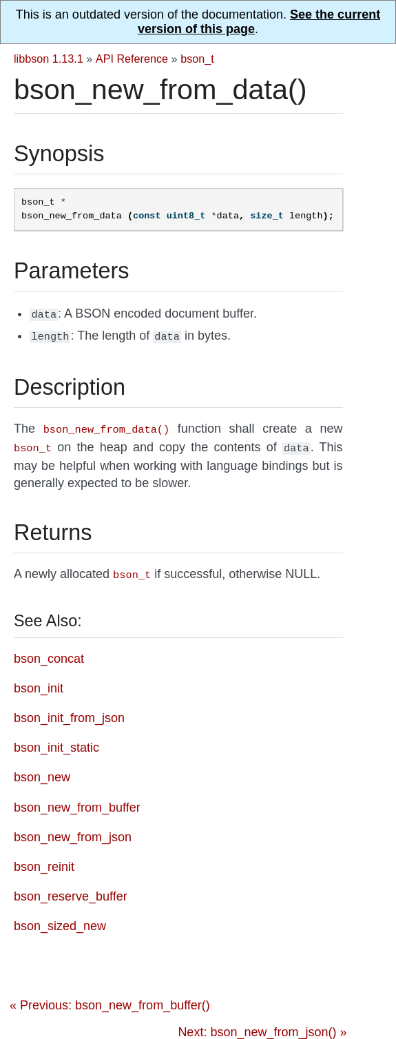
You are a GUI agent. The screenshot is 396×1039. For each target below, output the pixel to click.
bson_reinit (44, 860)
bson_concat (49, 652)
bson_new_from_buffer (77, 800)
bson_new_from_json (73, 830)
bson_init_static (56, 741)
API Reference (132, 58)
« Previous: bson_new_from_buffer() (110, 998)
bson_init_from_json (69, 711)
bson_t (197, 58)
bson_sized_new (60, 919)
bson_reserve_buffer (70, 889)
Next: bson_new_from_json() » (262, 1025)
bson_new (42, 770)
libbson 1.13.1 (48, 58)
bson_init (38, 681)
